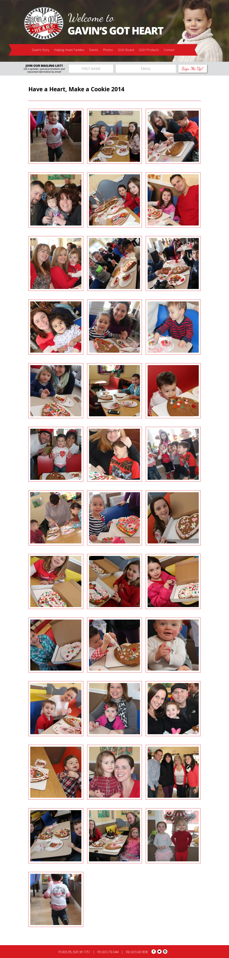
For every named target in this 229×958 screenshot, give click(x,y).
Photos (108, 50)
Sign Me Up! (193, 68)
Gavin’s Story (40, 50)
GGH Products (149, 50)
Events (93, 50)
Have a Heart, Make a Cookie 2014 (76, 89)
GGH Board (126, 50)
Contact (169, 50)
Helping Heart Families (69, 50)
